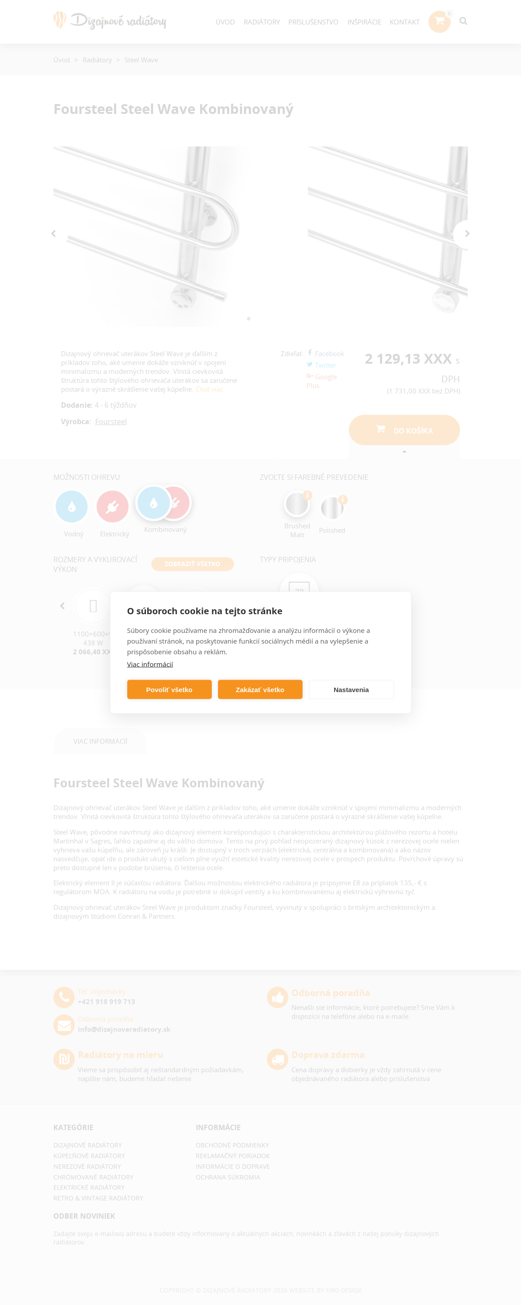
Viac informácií (150, 664)
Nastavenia (351, 689)
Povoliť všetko (169, 689)
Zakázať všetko (260, 689)
